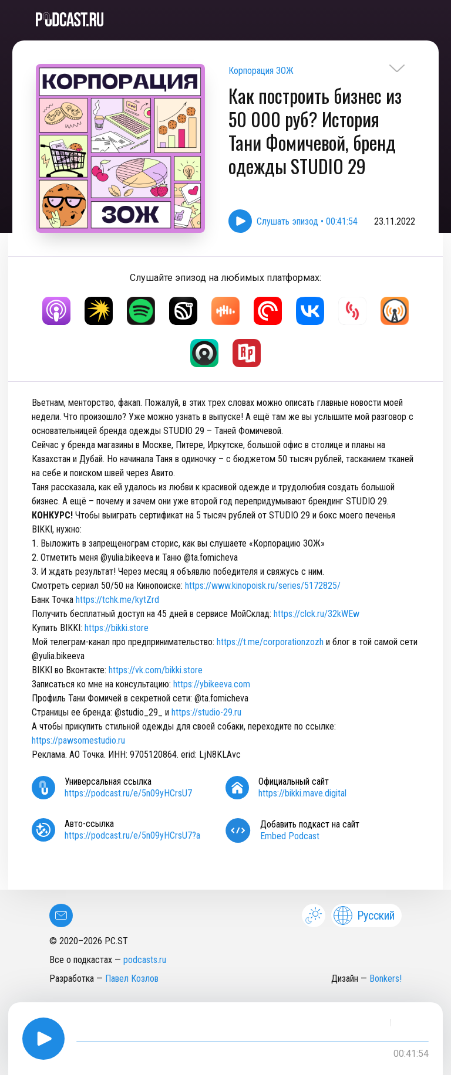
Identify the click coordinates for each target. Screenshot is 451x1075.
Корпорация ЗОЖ (261, 70)
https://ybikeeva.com (211, 684)
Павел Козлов (132, 978)
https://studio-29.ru (206, 712)
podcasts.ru (144, 959)
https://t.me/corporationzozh (270, 641)
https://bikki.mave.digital (302, 793)
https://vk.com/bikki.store (156, 670)
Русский (364, 915)
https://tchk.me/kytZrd (117, 599)
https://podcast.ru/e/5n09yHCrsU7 (128, 793)
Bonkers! (385, 978)
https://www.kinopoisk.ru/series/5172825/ (263, 585)
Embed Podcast (289, 836)
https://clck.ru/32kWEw (316, 613)
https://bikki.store (117, 627)
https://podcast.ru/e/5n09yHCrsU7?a (132, 835)
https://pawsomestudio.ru (78, 740)
